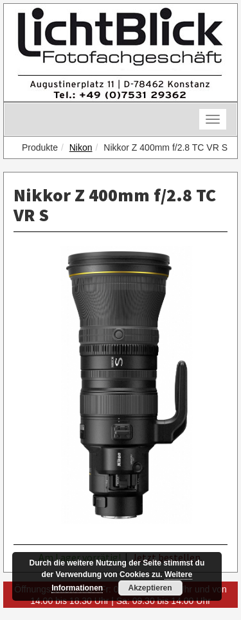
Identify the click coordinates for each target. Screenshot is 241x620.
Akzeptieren (150, 587)
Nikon (81, 147)
